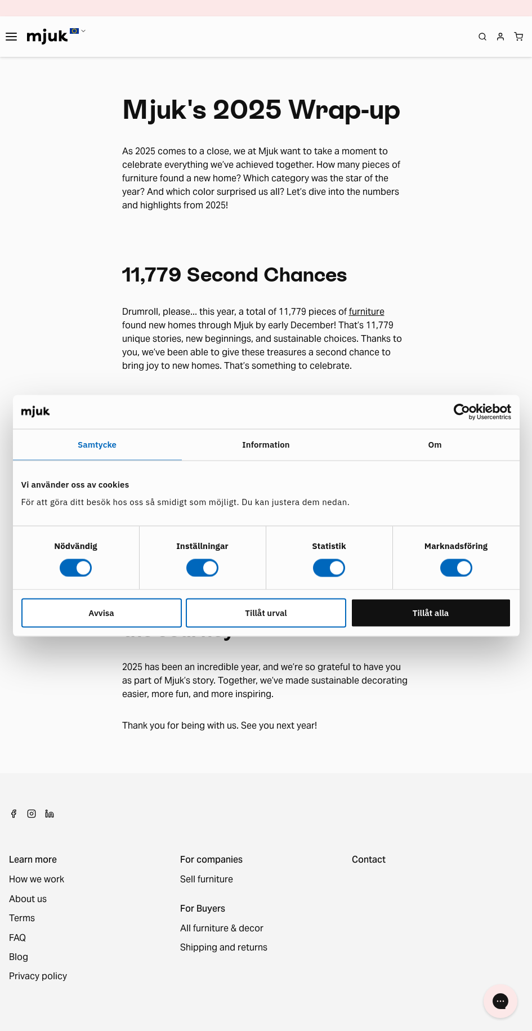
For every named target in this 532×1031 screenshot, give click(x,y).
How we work (36, 879)
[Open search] (482, 37)
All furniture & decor (221, 928)
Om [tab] (434, 444)
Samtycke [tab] (97, 444)
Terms (22, 918)
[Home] (47, 37)
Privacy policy (38, 976)
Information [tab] (265, 444)
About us (28, 899)
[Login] (500, 37)
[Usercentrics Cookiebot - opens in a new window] (462, 411)
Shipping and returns (223, 948)
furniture (367, 312)
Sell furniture (206, 879)
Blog (18, 957)
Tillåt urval (266, 613)
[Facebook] (13, 813)
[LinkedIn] (49, 813)
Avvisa (101, 613)
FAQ (17, 938)
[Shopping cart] (518, 37)
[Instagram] (31, 813)
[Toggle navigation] (11, 36)
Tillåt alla (431, 613)
